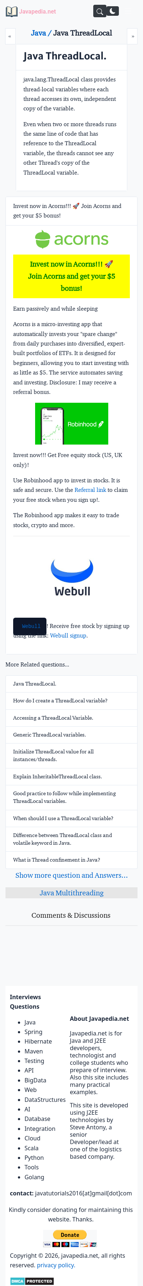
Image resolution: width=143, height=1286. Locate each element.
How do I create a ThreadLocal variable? (60, 700)
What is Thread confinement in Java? (56, 859)
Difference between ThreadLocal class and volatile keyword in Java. (62, 839)
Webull (31, 626)
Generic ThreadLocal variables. (49, 734)
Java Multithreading (72, 892)
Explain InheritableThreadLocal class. (57, 776)
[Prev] (10, 36)
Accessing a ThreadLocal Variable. (53, 718)
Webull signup (68, 635)
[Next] (132, 36)
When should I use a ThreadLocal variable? (63, 818)
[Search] (99, 11)
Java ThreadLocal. (34, 683)
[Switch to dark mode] (112, 11)
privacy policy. (56, 1265)
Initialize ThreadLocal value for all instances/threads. (53, 755)
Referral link (90, 489)
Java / (42, 33)
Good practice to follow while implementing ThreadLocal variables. (64, 797)
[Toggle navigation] (128, 11)
